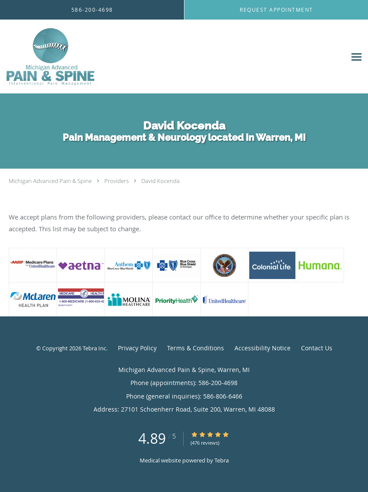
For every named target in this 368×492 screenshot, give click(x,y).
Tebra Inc (94, 348)
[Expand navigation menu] (356, 57)
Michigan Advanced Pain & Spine (50, 181)
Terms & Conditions (195, 348)
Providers (116, 181)
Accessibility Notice (262, 348)
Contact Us (316, 348)
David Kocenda (160, 181)
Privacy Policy (137, 348)
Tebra (221, 460)
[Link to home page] (49, 56)
